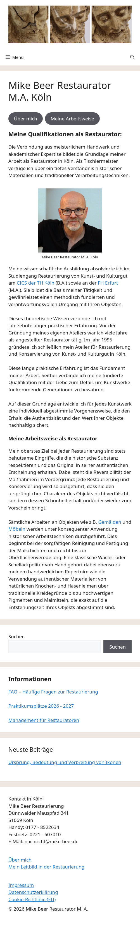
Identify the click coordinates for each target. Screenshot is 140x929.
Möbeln (16, 529)
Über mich (25, 118)
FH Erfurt (108, 283)
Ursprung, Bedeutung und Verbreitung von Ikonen (64, 762)
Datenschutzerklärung (33, 892)
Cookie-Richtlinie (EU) (32, 899)
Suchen (16, 636)
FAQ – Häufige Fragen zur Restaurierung (53, 691)
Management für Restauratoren (43, 720)
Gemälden (109, 522)
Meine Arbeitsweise (72, 118)
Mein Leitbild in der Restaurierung (46, 866)
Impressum (21, 885)
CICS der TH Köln (35, 283)
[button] (132, 57)
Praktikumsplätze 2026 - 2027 (41, 706)
